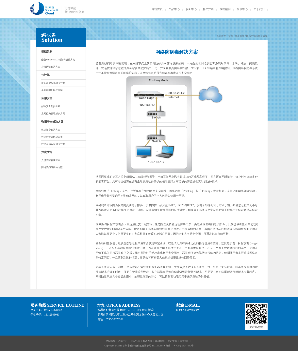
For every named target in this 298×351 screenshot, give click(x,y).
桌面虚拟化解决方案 (52, 90)
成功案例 (225, 9)
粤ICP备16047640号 (183, 345)
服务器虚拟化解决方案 (53, 83)
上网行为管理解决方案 (53, 113)
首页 (230, 36)
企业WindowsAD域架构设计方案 (58, 59)
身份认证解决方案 (50, 66)
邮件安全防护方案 (50, 106)
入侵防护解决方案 (50, 160)
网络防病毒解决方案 (52, 167)
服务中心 (191, 9)
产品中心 (174, 9)
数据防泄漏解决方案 (52, 136)
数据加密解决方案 (50, 129)
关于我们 (259, 9)
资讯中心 (242, 9)
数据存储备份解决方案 (53, 144)
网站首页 (157, 9)
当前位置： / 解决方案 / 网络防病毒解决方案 (242, 36)
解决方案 (208, 9)
